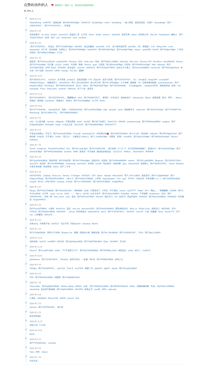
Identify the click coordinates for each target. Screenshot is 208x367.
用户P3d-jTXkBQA (45, 190)
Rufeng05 (49, 124)
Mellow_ (128, 151)
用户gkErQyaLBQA (74, 241)
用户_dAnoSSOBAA (80, 82)
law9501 (131, 211)
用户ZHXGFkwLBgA (141, 64)
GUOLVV (86, 175)
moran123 (156, 67)
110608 (173, 190)
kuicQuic (52, 343)
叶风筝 (74, 64)
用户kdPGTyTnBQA (119, 133)
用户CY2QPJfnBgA (64, 46)
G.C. (135, 79)
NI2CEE (61, 241)
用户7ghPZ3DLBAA (93, 241)
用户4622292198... (64, 190)
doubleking (117, 22)
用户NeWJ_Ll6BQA (110, 61)
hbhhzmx (72, 88)
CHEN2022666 (76, 109)
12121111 (118, 151)
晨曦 (76, 232)
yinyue (72, 211)
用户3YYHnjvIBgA (38, 64)
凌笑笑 (90, 88)
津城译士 (60, 100)
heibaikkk (125, 193)
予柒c (153, 286)
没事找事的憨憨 (149, 82)
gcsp (95, 64)
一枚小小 (69, 178)
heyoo (172, 163)
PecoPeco (157, 61)
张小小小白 (134, 133)
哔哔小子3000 (53, 232)
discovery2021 (88, 208)
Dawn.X (174, 136)
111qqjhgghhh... (136, 85)
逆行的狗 (112, 148)
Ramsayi (73, 61)
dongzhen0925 (152, 85)
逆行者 (60, 307)
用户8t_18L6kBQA (109, 232)
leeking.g (33, 139)
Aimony (66, 175)
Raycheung (35, 112)
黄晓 (81, 64)
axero (120, 109)
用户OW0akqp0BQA (151, 121)
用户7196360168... (38, 343)
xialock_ (132, 160)
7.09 (93, 175)
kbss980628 (169, 61)
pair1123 (61, 268)
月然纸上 (63, 49)
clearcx (45, 352)
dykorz (138, 49)
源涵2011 (152, 148)
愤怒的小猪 (85, 232)
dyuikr (99, 34)
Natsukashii (118, 175)
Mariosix (161, 64)
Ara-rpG (74, 70)
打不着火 (50, 136)
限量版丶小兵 (149, 46)
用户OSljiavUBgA (168, 49)
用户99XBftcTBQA (105, 259)
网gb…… (154, 190)
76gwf (140, 190)
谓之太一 (67, 136)
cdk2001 (78, 46)
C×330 (42, 325)
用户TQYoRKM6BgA (94, 124)
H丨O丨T (122, 148)
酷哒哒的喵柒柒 (104, 151)
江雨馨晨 (39, 214)
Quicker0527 (55, 109)
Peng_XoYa (52, 88)
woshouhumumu (165, 82)
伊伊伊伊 (149, 151)
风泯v (119, 136)
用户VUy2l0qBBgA (82, 100)
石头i (80, 61)
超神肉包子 (126, 97)
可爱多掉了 (95, 190)
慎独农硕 (57, 22)
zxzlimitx (62, 88)
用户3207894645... (57, 97)
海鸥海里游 (165, 85)
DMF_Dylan (50, 67)
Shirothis (64, 259)
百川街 (123, 241)
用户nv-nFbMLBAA (83, 181)
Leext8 (98, 163)
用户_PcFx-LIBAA (132, 175)
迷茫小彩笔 (108, 79)
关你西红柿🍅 (102, 133)
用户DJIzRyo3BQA (46, 211)
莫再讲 (82, 151)
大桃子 (150, 22)
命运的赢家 (89, 46)
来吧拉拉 (122, 250)
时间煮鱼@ (81, 211)
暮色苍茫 (146, 175)
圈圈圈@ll (72, 97)
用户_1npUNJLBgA (99, 136)
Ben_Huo (134, 61)
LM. (140, 46)
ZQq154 (97, 79)
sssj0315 (147, 250)
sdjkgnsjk (59, 121)
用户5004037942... (159, 163)
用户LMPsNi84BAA (118, 160)
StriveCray (61, 208)
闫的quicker (75, 223)
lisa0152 (55, 223)
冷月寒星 (61, 79)
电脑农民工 (52, 82)
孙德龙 (33, 100)
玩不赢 (50, 64)
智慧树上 (145, 163)
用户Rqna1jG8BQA (157, 196)
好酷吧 (58, 277)
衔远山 (51, 46)
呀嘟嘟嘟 (164, 190)
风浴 (97, 61)
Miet (154, 64)
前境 (173, 85)
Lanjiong (47, 175)
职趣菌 (154, 211)
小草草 (98, 178)
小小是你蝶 (40, 121)
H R (90, 79)
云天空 (84, 34)
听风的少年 (144, 34)
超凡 (164, 97)
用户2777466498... (38, 109)
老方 (53, 37)
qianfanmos (35, 259)
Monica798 (53, 298)
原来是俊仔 (35, 34)
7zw (179, 85)
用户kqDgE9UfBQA (51, 286)
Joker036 (116, 34)
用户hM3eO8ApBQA (53, 151)
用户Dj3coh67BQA (86, 196)
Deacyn (88, 64)
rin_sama (45, 34)
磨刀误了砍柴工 (99, 121)
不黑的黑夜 (70, 121)
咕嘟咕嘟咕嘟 (143, 286)
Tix (139, 82)
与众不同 (65, 223)
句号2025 (115, 97)
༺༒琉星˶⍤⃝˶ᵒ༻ (70, 250)
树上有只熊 (96, 82)
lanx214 (52, 79)
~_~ (73, 193)
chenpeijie (34, 88)
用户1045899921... (47, 268)
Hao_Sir (154, 34)
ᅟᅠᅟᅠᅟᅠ (131, 178)
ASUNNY (114, 241)
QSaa (106, 241)
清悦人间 (34, 325)
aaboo (134, 34)
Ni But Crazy (145, 208)
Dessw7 (33, 250)
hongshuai (42, 148)
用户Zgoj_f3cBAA (153, 232)
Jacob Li (106, 34)
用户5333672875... (50, 259)
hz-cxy (60, 193)
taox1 (79, 121)
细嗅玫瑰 (95, 232)
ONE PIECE (50, 181)
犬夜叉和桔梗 (36, 166)
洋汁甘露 (39, 70)
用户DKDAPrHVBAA (54, 178)
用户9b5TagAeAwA (170, 67)
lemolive (68, 151)
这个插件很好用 (119, 46)
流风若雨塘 (82, 79)
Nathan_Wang (67, 286)
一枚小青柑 (128, 22)
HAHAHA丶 (62, 211)
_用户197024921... (38, 46)
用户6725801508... (98, 148)
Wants (148, 97)
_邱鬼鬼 (66, 25)
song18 (33, 181)
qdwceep (112, 289)
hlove (161, 211)
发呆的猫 (53, 49)
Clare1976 (79, 124)
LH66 (67, 193)
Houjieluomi (164, 34)
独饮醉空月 (129, 109)
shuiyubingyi (160, 22)
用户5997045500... (47, 307)
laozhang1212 (88, 133)
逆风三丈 (119, 259)
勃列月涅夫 (75, 259)
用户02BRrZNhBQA (69, 112)
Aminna (134, 193)
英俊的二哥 (74, 34)
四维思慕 (156, 97)
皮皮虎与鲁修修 (48, 289)
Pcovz (43, 88)
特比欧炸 (107, 163)
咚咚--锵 (48, 196)
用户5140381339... (128, 232)
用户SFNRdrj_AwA (108, 250)
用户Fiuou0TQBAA (38, 208)
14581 (105, 190)
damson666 (133, 163)
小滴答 (51, 208)
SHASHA (143, 196)
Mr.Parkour (49, 85)
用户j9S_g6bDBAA (145, 160)
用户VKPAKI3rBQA (171, 178)
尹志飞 (48, 133)
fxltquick (154, 133)
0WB (75, 151)
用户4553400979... (38, 97)
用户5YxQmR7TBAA (106, 67)
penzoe (70, 298)
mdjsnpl (107, 175)
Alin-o (79, 193)
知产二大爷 (65, 166)
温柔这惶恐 (140, 22)
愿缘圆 (133, 82)
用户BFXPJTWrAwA (119, 286)
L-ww (170, 46)
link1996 (79, 289)
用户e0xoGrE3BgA (166, 148)
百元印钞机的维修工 (137, 148)
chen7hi (140, 211)
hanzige (65, 70)
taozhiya (82, 37)
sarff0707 (47, 22)
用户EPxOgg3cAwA (168, 133)
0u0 (77, 298)
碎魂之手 (88, 289)
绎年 (38, 352)
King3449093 (39, 199)
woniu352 (82, 163)
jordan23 (71, 79)
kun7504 (79, 268)
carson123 (63, 34)
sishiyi (58, 250)
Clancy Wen (35, 286)
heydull (69, 181)
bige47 (107, 268)
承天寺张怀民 (65, 160)
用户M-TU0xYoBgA (81, 160)
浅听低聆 (34, 241)
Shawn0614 (138, 151)
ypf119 (42, 241)
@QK (86, 190)
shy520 (87, 121)
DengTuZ (143, 79)
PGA (32, 277)
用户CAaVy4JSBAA (111, 193)
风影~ (65, 109)
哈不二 (138, 250)
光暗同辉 (117, 163)
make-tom (141, 109)
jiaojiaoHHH (62, 61)
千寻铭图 (144, 193)
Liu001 (66, 64)
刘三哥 (44, 49)
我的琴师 (53, 160)
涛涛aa (69, 100)
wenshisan (50, 100)
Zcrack (33, 148)
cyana (53, 193)
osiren (131, 250)
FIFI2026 (62, 67)
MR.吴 (92, 259)
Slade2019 (92, 49)
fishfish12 (90, 67)
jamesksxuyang (134, 121)
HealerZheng (35, 22)
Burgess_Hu (67, 232)
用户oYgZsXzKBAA (65, 289)
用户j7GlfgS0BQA (38, 232)
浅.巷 (47, 37)
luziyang (61, 181)
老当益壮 (71, 67)
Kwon (92, 34)
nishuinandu (138, 97)
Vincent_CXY (146, 61)
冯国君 (112, 136)
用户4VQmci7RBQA (84, 178)
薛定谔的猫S (35, 316)
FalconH (100, 196)
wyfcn (107, 22)
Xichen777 (170, 211)
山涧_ (86, 286)
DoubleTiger (97, 22)
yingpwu (166, 121)
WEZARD (166, 208)
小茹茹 (102, 64)
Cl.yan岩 (77, 133)
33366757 (86, 22)
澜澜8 (81, 70)
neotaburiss (154, 193)
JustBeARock (117, 181)
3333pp (33, 268)
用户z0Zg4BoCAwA (71, 277)
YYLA (141, 232)
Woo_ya (134, 208)
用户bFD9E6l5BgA (71, 22)
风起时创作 (132, 196)
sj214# (86, 193)
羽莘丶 (171, 97)
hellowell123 (94, 211)
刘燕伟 (104, 160)
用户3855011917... (38, 79)
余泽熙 (91, 163)
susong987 (164, 79)
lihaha (102, 100)
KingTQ (40, 136)
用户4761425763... (53, 25)
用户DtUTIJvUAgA (155, 109)
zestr (75, 37)
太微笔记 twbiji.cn (81, 136)
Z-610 (60, 52)
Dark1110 (112, 121)
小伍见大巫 (67, 124)
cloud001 (127, 136)
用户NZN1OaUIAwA (65, 85)
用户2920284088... (119, 85)
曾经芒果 (126, 34)
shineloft (49, 70)
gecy (125, 163)
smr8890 (51, 241)
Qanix (100, 175)
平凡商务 (91, 151)
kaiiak (58, 124)
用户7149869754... (173, 109)
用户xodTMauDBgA (93, 109)
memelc (50, 121)
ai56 (32, 121)
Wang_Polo (161, 46)
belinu (56, 166)
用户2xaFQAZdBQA (39, 160)
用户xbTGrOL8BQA (102, 181)
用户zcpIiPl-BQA (46, 250)
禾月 (174, 208)
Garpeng (86, 223)
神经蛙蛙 (78, 190)
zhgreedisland (109, 178)
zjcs (58, 37)
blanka (54, 34)
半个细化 (114, 190)
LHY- (108, 46)
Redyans (180, 163)
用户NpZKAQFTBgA (99, 85)
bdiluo (133, 286)
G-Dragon (75, 175)
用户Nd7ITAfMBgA (77, 49)
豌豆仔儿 (109, 196)
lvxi (116, 196)
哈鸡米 (43, 163)
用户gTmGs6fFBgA (114, 64)
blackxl (95, 223)
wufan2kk (100, 46)
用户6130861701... (50, 112)
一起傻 (85, 259)
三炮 (147, 211)
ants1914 (34, 163)
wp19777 (131, 190)
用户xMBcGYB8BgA (46, 52)
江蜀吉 (33, 298)
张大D (41, 181)
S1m (68, 148)
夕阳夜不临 (45, 223)
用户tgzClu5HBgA (142, 136)
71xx (118, 178)
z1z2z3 (58, 64)
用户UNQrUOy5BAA (99, 286)
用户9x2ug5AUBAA (128, 268)
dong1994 (153, 79)
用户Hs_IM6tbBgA (110, 82)
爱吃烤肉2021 (122, 208)
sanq (68, 196)
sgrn (124, 178)
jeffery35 (48, 214)
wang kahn (66, 37)
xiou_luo (76, 208)
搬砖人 (174, 34)
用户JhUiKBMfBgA (56, 163)
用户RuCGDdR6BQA (89, 250)
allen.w (179, 97)
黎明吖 (106, 97)
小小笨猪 (124, 82)
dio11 (104, 211)
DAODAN (42, 298)
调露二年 (89, 268)
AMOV (63, 298)
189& (104, 289)
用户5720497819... (117, 211)
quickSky (132, 46)
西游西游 (47, 166)
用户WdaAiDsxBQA (44, 277)
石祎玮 (127, 64)
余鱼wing (34, 223)
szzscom (81, 67)
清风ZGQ (95, 160)
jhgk (105, 109)
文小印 (95, 100)
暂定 (69, 208)
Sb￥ (147, 190)
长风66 (78, 286)
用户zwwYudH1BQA (62, 133)
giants (32, 334)
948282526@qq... (38, 82)
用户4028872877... (93, 97)
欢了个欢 (82, 88)
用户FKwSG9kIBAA (105, 208)
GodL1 (58, 136)
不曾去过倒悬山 (37, 133)
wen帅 (97, 289)
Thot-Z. (70, 268)
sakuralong (35, 289)
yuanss (122, 190)
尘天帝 (45, 193)
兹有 (74, 196)
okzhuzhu (124, 61)
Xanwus (33, 307)
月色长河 (140, 178)
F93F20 (33, 211)
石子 (178, 211)
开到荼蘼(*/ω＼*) (154, 178)
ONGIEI (122, 121)
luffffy (57, 70)
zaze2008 (146, 49)
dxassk (115, 268)
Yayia (32, 352)
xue (31, 214)
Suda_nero (89, 61)
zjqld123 (98, 268)
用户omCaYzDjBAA (141, 67)
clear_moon (59, 196)
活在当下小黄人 (123, 67)
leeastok (113, 109)
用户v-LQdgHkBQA (160, 175)
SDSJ (163, 193)
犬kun (79, 85)
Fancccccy (57, 175)
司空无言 (34, 360)
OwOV (156, 49)
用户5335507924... (123, 79)
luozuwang (71, 163)
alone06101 (64, 82)
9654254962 (36, 175)
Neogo (33, 190)
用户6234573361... (173, 160)
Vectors (179, 61)
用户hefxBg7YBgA (125, 49)
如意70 (122, 196)
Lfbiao (86, 85)
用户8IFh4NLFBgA (106, 49)
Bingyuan (159, 160)
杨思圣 (33, 61)
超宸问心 (156, 208)
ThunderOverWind (56, 148)
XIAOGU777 (110, 124)
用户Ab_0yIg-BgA (80, 148)
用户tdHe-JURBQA (165, 286)
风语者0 (145, 133)
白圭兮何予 (95, 193)
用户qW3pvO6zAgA (160, 136)
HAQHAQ (172, 196)
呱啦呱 (40, 100)
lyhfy (80, 97)
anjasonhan (35, 49)
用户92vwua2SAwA (46, 61)
